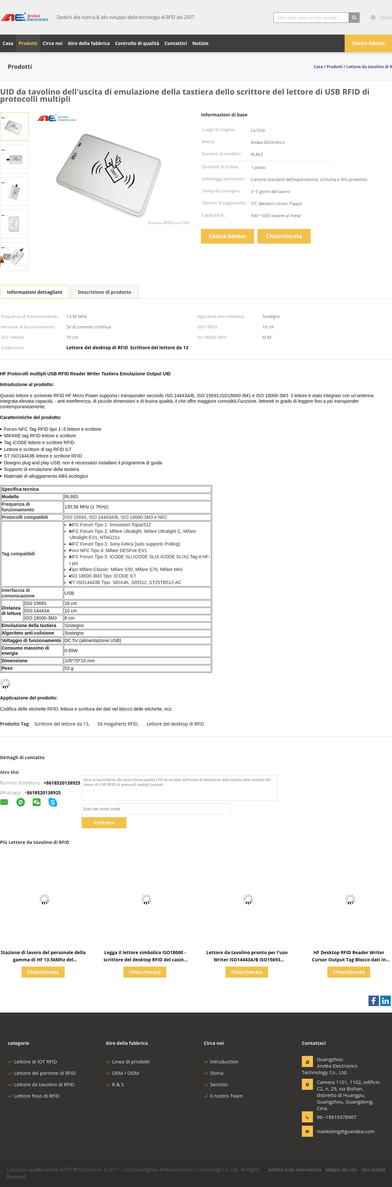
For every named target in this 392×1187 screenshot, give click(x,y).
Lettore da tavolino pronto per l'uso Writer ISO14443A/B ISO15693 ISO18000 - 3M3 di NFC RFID (247, 959)
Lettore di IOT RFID (32, 1061)
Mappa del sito (341, 1169)
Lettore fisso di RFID (33, 1095)
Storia (213, 1073)
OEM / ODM (122, 1073)
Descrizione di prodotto (104, 292)
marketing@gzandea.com (337, 1131)
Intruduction (221, 1061)
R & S (115, 1084)
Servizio (216, 1084)
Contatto (104, 822)
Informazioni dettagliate (34, 292)
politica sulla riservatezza (294, 1169)
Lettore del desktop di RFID (175, 724)
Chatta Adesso (368, 43)
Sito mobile (373, 1169)
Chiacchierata (284, 236)
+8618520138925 (62, 783)
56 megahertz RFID (117, 724)
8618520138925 (44, 792)
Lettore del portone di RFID (42, 1073)
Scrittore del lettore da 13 (61, 724)
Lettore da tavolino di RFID (41, 1084)
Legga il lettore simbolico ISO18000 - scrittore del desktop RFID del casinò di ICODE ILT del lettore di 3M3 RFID (145, 959)
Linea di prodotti (128, 1061)
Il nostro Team (223, 1095)
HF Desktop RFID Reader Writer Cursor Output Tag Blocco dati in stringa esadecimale (349, 959)
